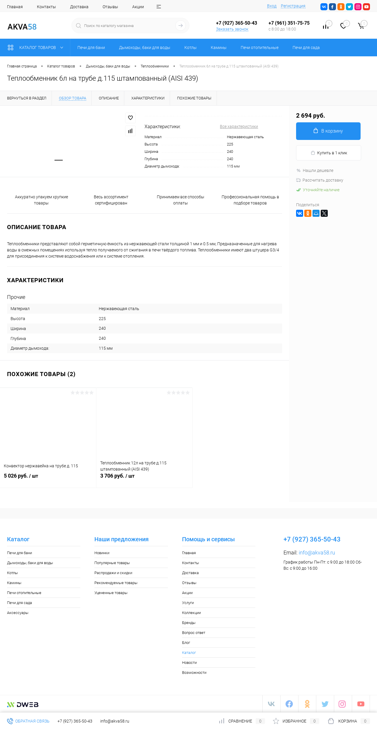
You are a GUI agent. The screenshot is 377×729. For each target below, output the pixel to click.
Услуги (188, 603)
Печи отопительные (24, 593)
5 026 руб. (48, 479)
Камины (14, 583)
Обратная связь (28, 721)
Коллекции (191, 612)
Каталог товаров (37, 47)
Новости (189, 662)
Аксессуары (17, 612)
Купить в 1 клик (328, 152)
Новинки (101, 553)
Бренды (189, 622)
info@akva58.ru (317, 552)
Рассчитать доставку (319, 180)
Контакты (46, 6)
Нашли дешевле (314, 170)
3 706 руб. (144, 479)
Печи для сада (19, 603)
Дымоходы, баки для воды (30, 563)
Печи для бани (19, 553)
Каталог (189, 652)
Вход (271, 6)
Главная (15, 6)
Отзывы (110, 6)
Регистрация (293, 6)
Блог (186, 642)
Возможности (194, 672)
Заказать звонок (232, 29)
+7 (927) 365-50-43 (74, 721)
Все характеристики (239, 126)
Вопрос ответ (193, 632)
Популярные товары (112, 563)
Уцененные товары (111, 593)
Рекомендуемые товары (115, 583)
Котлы (12, 573)
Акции (138, 6)
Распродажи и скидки (113, 573)
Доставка (79, 6)
